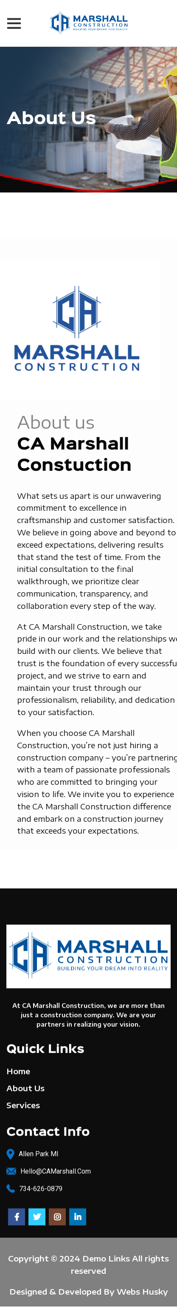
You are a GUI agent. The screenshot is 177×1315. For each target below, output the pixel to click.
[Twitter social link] (36, 1213)
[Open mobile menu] (13, 23)
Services (23, 1101)
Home (18, 1067)
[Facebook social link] (16, 1213)
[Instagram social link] (57, 1213)
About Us (25, 1084)
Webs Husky (142, 1291)
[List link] (88, 1167)
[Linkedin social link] (77, 1213)
